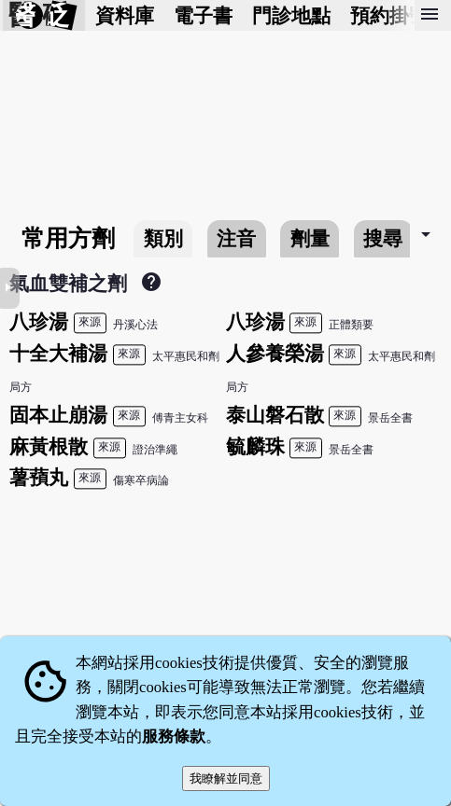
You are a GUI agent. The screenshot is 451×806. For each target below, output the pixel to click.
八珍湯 (38, 321)
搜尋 (382, 238)
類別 (163, 238)
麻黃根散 (48, 446)
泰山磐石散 (275, 414)
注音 (236, 238)
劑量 (310, 238)
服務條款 (173, 736)
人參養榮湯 (275, 353)
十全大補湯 (58, 353)
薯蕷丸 (38, 477)
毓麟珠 (255, 446)
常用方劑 (68, 238)
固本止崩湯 (58, 414)
